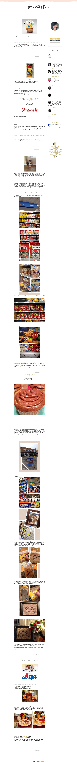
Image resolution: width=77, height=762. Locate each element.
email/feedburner (23, 734)
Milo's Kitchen (17, 295)
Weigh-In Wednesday (56, 107)
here (23, 735)
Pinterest (40, 140)
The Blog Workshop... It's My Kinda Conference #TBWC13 (56, 123)
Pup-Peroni (21, 322)
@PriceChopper (19, 737)
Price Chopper (29, 751)
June (55, 144)
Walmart (34, 374)
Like (21, 365)
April (55, 155)
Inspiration (32, 99)
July (55, 143)
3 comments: (32, 98)
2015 (54, 133)
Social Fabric (29, 374)
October (55, 140)
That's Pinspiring (29, 104)
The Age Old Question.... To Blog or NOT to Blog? (57, 68)
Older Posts (16, 756)
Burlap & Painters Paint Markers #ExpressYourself (29, 426)
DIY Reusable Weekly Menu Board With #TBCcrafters (57, 61)
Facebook (23, 645)
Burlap (23, 655)
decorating (27, 99)
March (55, 156)
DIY (28, 655)
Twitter (26, 645)
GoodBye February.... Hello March (56, 77)
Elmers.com (34, 645)
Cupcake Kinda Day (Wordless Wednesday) (30, 379)
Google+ (42, 363)
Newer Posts (43, 756)
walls (36, 99)
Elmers (31, 655)
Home (30, 756)
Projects (34, 655)
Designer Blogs (41, 761)
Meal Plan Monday (55, 114)
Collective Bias (31, 650)
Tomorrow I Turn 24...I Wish (55, 146)
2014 (54, 134)
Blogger (57, 159)
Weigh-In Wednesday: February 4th (56, 99)
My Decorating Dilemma (55, 147)
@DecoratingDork (25, 736)
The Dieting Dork (38, 7)
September (55, 141)
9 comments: (32, 654)
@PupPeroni (20, 366)
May (55, 145)
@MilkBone (42, 365)
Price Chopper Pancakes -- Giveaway (30, 660)
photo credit (29, 79)
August (55, 142)
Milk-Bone (25, 229)
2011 (54, 157)
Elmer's (36, 429)
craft (27, 655)
